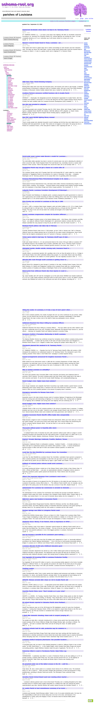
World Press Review (88, 120)
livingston (10, 90)
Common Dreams (88, 60)
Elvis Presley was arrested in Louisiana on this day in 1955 (42, 201)
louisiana (8, 74)
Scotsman (86, 107)
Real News (86, 103)
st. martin (10, 100)
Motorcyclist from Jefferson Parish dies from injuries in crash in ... (45, 271)
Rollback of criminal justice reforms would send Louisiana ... (43, 463)
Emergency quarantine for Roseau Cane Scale (38, 392)
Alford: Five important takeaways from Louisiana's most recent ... (44, 476)
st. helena (10, 97)
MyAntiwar (86, 84)
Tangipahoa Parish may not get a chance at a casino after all (43, 167)
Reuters (85, 104)
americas (6, 68)
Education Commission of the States (88, 67)
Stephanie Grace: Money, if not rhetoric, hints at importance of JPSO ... (46, 521)
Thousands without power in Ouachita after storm (39, 428)
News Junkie (86, 87)
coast (8, 111)
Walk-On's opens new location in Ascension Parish (39, 499)
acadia (9, 77)
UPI (85, 114)
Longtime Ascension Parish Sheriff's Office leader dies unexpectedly (45, 415)
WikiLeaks (86, 117)
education (9, 114)
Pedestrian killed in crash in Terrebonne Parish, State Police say (44, 651)
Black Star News (87, 52)
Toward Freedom (87, 111)
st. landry (10, 99)
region (5, 67)
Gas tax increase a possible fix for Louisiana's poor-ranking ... (43, 534)
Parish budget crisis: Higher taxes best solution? (39, 381)
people (8, 125)
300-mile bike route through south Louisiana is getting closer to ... (45, 259)
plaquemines (11, 94)
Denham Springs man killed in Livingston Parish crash (41, 510)
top (90, 700)
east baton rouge (12, 85)
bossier (10, 80)
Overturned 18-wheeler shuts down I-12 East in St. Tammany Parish (45, 30)
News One (86, 88)
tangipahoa (11, 103)
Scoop (85, 106)
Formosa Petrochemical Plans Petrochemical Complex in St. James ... (46, 179)
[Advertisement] (38, 66)
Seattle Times (87, 109)
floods (8, 116)
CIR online (86, 54)
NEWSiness (86, 85)
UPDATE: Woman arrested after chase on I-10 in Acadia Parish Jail (45, 580)
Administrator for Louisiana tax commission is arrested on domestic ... (46, 488)
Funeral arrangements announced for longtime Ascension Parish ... (45, 357)
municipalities (10, 120)
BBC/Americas (87, 50)
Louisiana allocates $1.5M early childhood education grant (42, 546)
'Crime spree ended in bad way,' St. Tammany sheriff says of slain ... (45, 237)
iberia (9, 87)
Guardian (86, 69)
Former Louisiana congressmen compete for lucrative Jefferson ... (45, 214)
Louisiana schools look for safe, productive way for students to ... (45, 628)
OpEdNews (86, 93)
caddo (9, 81)
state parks (10, 126)
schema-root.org (8, 65)
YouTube (91, 18)
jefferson (10, 88)
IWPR (85, 73)
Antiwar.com (86, 46)
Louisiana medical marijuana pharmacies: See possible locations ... (45, 639)
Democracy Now (87, 63)
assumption (11, 78)
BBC (85, 49)
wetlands (9, 130)
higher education (11, 119)
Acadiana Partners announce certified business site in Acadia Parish (45, 93)
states (7, 72)
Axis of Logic (87, 47)
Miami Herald (87, 81)
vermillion (10, 106)
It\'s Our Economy (88, 77)
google (81, 18)
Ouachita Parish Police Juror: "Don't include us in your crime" (43, 591)
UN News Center (87, 112)
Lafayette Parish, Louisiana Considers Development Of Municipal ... (45, 190)
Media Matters (87, 79)
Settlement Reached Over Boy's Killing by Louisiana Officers (43, 323)
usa (6, 71)
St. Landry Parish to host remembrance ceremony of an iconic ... (44, 688)
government (10, 117)
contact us (82, 21)
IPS (85, 71)
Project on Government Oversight (86, 97)
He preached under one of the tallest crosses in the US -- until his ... (45, 664)
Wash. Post (86, 115)
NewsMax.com (87, 90)
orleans (10, 91)
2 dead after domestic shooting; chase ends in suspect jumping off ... (46, 615)
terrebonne (11, 104)
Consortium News (88, 62)
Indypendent (86, 76)
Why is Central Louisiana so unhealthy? (36, 369)
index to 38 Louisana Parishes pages (62, 21)
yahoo (86, 18)
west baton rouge (12, 107)
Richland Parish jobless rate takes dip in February (39, 226)
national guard (11, 122)
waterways (10, 129)
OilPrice (85, 92)
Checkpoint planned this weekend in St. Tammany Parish (41, 345)
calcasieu (10, 83)
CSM (85, 55)
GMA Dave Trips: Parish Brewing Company (37, 81)
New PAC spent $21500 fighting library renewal (38, 117)
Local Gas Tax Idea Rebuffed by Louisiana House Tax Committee (44, 452)
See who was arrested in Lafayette (34, 104)
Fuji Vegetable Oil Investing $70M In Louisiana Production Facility (44, 557)
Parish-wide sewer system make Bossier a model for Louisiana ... (44, 156)
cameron (10, 84)
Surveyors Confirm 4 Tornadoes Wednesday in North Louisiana (44, 334)
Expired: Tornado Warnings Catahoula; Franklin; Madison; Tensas (44, 439)
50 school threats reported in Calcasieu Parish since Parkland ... (44, 602)
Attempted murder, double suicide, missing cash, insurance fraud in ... (46, 248)
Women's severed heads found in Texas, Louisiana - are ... (42, 43)
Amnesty (86, 44)
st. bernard (11, 96)
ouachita (10, 93)
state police (10, 127)
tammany (10, 102)
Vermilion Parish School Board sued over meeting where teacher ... (45, 677)
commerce (9, 113)
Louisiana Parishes (88, 30)
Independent (86, 74)
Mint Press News (87, 82)
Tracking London (28, 568)
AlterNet (85, 43)
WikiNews (86, 119)
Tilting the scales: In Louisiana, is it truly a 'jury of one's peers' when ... (47, 310)
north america (8, 70)
